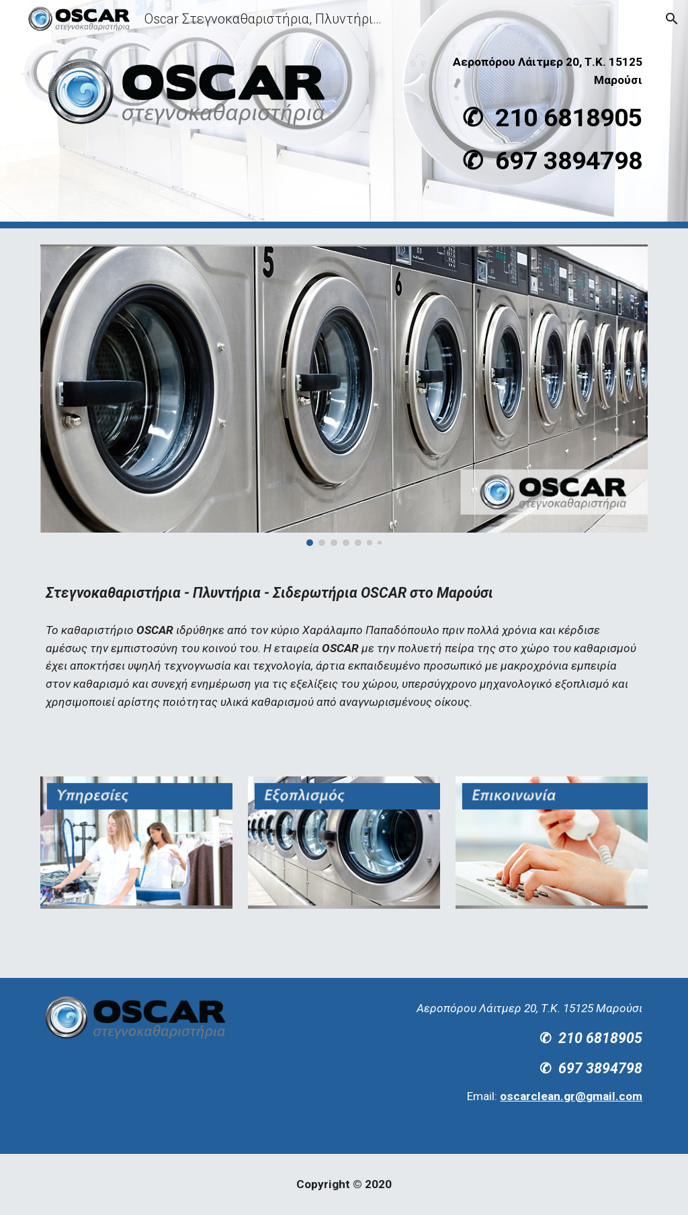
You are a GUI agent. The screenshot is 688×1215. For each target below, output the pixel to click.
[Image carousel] (344, 395)
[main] (526, 114)
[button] (672, 19)
